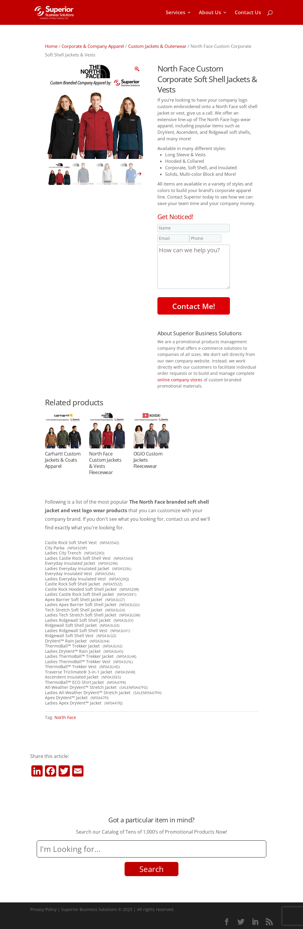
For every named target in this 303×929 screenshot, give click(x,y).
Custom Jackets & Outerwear (157, 46)
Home (51, 46)
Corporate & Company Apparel (93, 46)
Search (151, 869)
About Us (210, 13)
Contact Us (248, 13)
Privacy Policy (43, 909)
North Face (65, 717)
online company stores (179, 380)
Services (175, 13)
